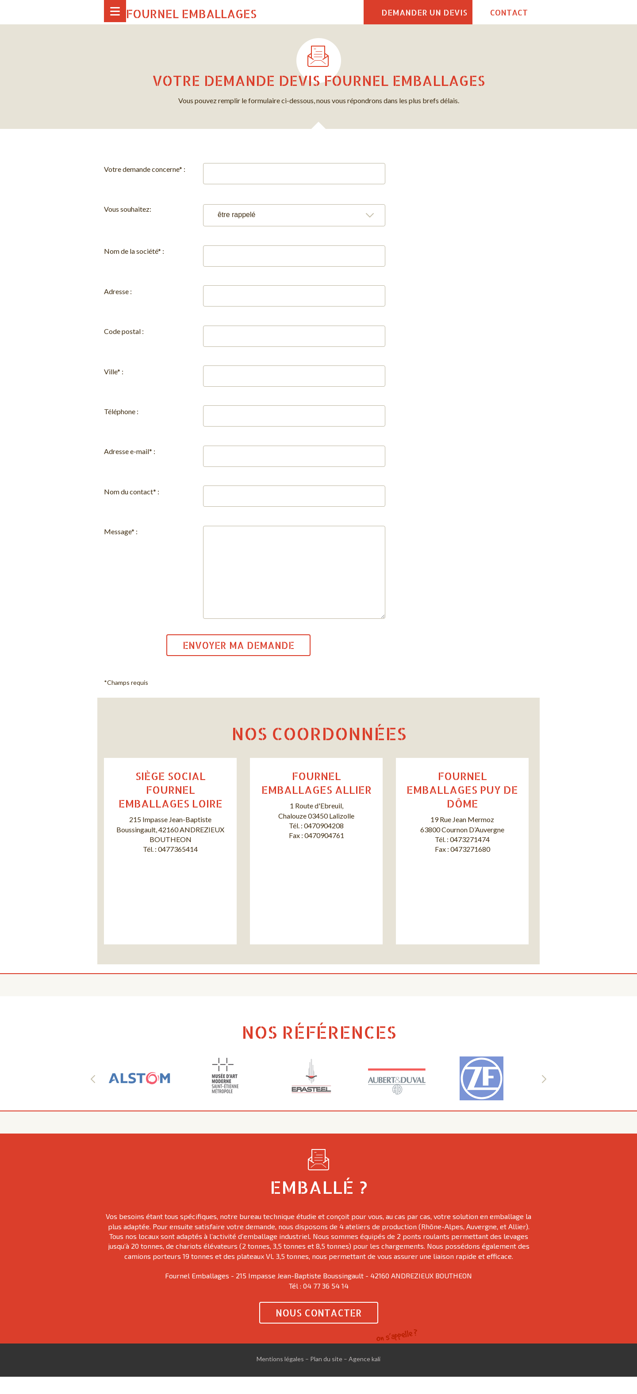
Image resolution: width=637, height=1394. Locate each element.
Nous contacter (319, 1330)
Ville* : (113, 371)
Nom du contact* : (131, 491)
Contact (509, 12)
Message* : (121, 531)
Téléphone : (121, 411)
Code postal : (124, 331)
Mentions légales (280, 1376)
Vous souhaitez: (127, 209)
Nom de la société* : (134, 251)
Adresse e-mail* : (129, 451)
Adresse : (118, 291)
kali (376, 1376)
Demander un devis (424, 12)
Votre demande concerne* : (144, 169)
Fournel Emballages (191, 13)
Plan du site (326, 1376)
